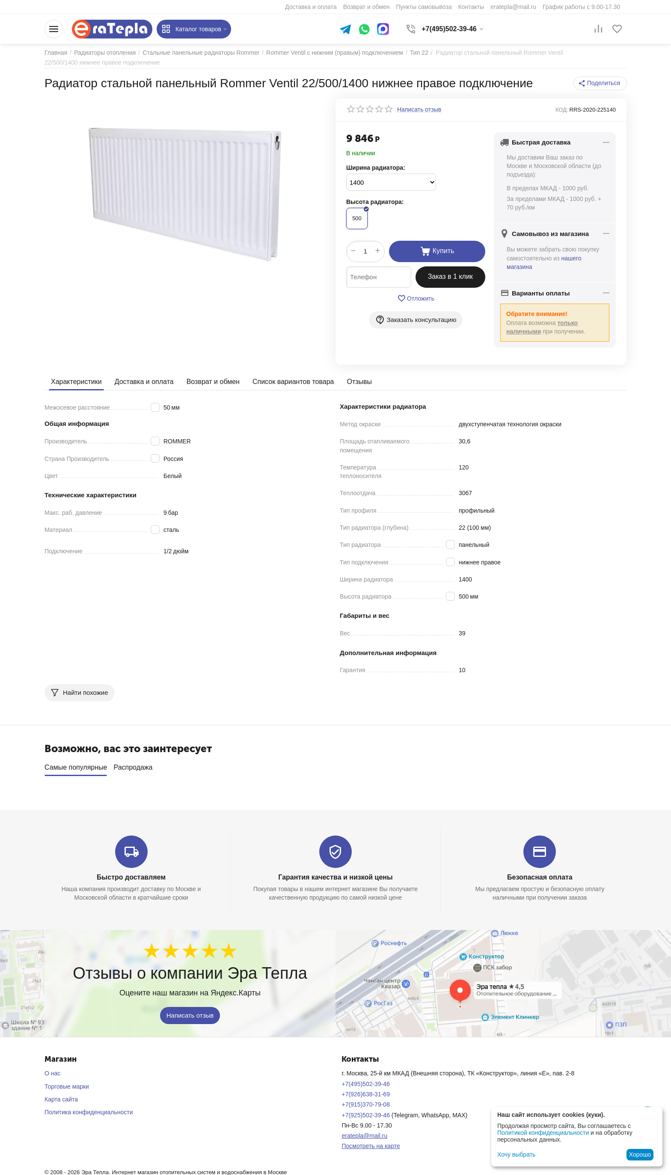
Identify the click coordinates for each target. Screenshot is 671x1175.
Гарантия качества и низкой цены (335, 874)
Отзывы (359, 381)
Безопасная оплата (540, 874)
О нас (52, 1070)
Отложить (415, 298)
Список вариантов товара (293, 381)
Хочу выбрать (516, 1154)
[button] (600, 83)
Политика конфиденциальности (89, 1109)
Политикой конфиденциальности (543, 1132)
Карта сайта (61, 1096)
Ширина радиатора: (375, 167)
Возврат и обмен (213, 381)
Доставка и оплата (144, 381)
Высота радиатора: (375, 201)
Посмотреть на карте (370, 1143)
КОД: (561, 109)
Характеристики (76, 381)
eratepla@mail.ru (364, 1132)
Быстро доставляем (131, 874)
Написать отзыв (190, 1012)
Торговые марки (67, 1083)
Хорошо (640, 1154)
